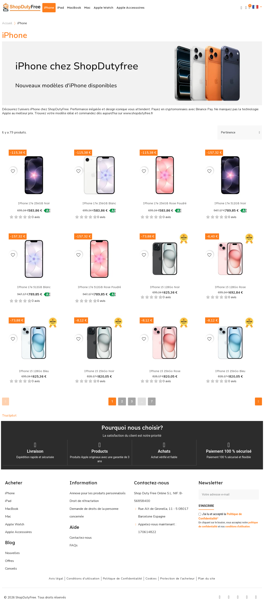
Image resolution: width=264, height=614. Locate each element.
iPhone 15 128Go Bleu (34, 371)
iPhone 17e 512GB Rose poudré (99, 287)
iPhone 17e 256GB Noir (34, 203)
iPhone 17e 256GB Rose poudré (164, 203)
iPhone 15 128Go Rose (230, 287)
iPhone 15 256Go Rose (164, 371)
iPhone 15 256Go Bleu (230, 371)
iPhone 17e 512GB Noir (230, 203)
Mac (87, 7)
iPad (60, 7)
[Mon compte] (246, 7)
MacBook (74, 7)
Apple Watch (103, 7)
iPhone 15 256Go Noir (99, 371)
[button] (241, 8)
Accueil (7, 23)
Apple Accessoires (130, 7)
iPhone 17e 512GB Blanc (34, 287)
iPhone (49, 7)
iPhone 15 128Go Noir (165, 287)
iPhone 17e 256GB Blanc (99, 203)
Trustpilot (9, 415)
